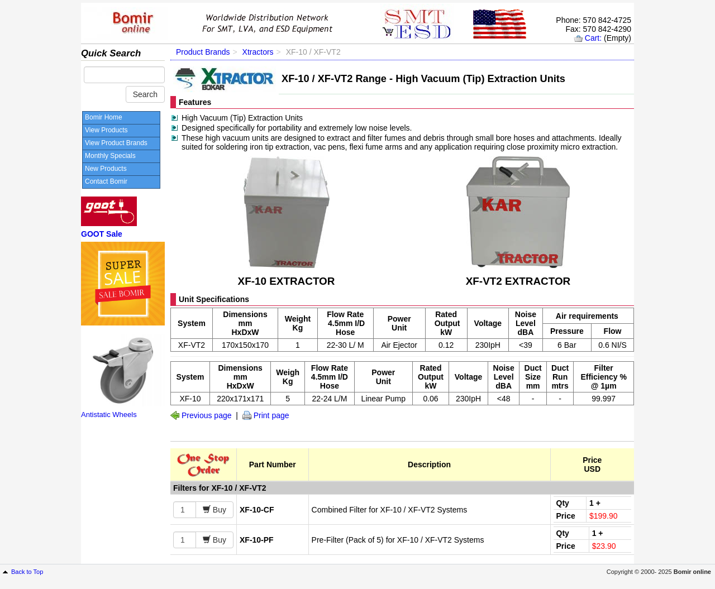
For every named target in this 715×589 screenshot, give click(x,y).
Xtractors (258, 51)
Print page (271, 415)
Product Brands (203, 51)
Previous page (207, 415)
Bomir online (692, 571)
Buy (218, 509)
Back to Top (27, 571)
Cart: (593, 37)
